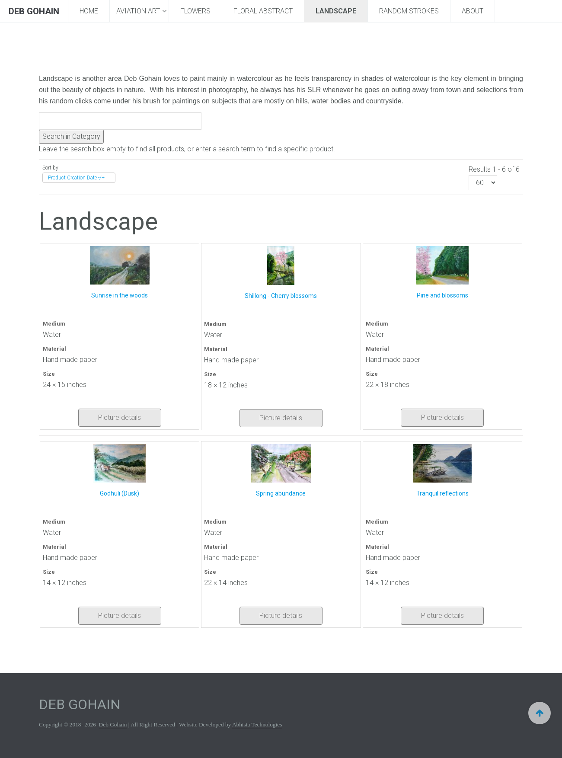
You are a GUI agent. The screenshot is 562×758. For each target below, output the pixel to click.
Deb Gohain (113, 724)
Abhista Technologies (257, 724)
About (472, 11)
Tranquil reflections (442, 493)
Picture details (119, 417)
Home (89, 11)
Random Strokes (409, 11)
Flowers (195, 11)
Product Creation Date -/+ (76, 178)
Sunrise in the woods (119, 295)
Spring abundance (281, 493)
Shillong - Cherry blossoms (281, 295)
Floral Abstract (263, 11)
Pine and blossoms (442, 295)
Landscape (336, 11)
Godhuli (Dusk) (119, 493)
